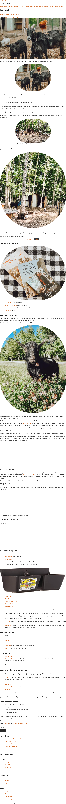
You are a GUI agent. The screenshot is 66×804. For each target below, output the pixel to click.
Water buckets (8, 625)
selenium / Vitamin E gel (10, 681)
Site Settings (3, 6)
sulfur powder (8, 663)
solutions (7, 780)
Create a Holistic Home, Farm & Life (13, 738)
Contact (14, 6)
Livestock (7, 723)
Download (36, 239)
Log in (6, 791)
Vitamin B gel (8, 684)
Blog (11, 6)
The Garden (55, 6)
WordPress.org (8, 799)
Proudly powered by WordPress (7, 803)
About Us (8, 6)
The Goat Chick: (9, 307)
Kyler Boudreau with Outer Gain (38, 803)
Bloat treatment (8, 640)
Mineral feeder (8, 559)
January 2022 (8, 767)
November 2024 (8, 762)
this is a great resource (48, 480)
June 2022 (7, 764)
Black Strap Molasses (10, 692)
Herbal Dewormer (27, 423)
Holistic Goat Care (9, 302)
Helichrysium (8, 645)
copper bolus (8, 677)
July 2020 (7, 770)
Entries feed (8, 793)
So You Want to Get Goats (11, 305)
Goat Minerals (8, 561)
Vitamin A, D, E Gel (9, 686)
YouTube (7, 783)
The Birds (50, 6)
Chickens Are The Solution (11, 749)
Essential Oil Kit (8, 658)
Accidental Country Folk (5, 0)
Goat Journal (8, 310)
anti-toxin (7, 648)
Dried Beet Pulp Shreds (10, 604)
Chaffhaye (7, 609)
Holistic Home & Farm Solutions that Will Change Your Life (29, 6)
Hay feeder (7, 621)
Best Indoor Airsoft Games (11, 746)
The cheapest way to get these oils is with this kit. (43, 435)
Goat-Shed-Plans (30, 239)
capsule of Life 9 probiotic (29, 474)
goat (13, 723)
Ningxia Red (8, 689)
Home (43, 6)
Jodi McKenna (16, 17)
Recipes (46, 6)
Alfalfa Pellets (8, 598)
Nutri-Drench (8, 638)
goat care (17, 723)
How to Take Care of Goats (9, 15)
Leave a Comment (23, 723)
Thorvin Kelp (8, 596)
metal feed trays (8, 556)
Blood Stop (7, 643)
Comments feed (8, 796)
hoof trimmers (8, 656)
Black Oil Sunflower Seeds (11, 601)
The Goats (60, 6)
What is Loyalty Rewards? (11, 741)
